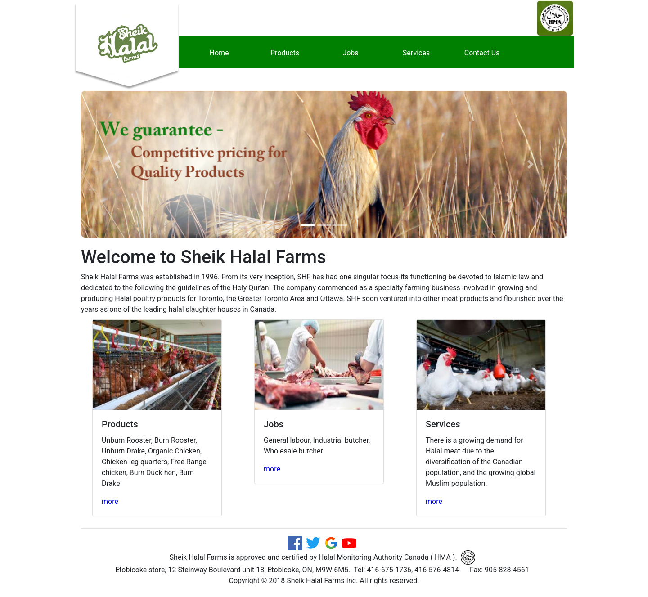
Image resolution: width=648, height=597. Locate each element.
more (110, 501)
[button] (117, 164)
